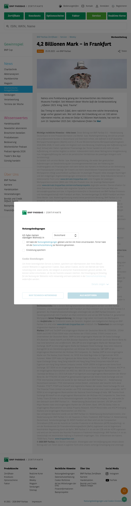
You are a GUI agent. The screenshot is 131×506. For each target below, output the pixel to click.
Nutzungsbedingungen (47, 242)
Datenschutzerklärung (42, 245)
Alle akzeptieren (88, 296)
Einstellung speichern (36, 250)
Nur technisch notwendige (43, 296)
